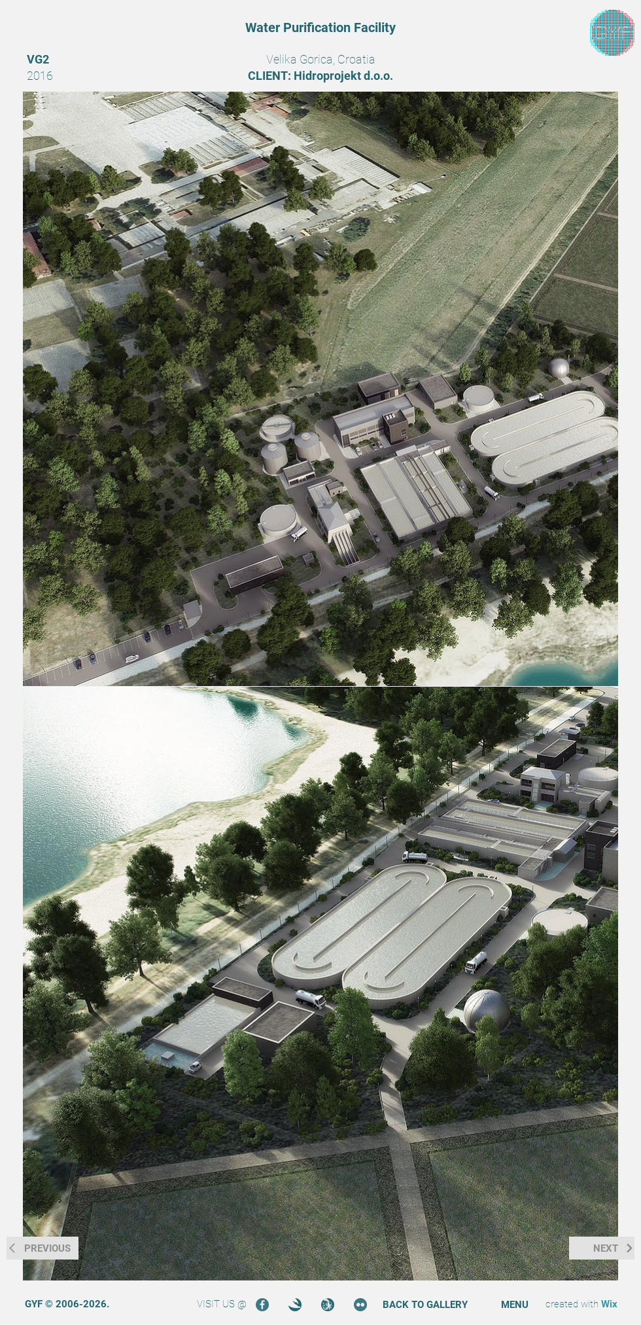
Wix (609, 1304)
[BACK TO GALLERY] (425, 1305)
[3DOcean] (295, 1304)
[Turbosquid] (327, 1304)
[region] (612, 33)
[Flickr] (360, 1304)
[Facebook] (262, 1304)
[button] (515, 1305)
